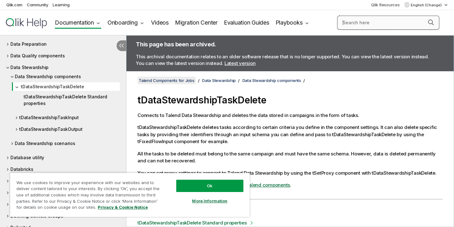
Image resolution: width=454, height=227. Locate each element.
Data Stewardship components (48, 76)
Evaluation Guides (246, 22)
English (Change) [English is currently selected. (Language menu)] (427, 5)
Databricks (21, 169)
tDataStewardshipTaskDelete (52, 86)
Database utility (27, 157)
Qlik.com (14, 4)
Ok (209, 185)
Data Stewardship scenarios (45, 143)
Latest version (240, 63)
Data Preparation (28, 44)
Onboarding (123, 22)
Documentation (74, 22)
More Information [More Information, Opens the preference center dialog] (209, 200)
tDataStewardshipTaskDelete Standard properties (65, 100)
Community (38, 4)
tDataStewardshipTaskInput (49, 117)
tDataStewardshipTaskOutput (51, 129)
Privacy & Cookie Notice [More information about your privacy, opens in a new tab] (123, 207)
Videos (160, 22)
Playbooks (289, 22)
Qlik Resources (385, 4)
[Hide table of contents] (121, 45)
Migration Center (196, 22)
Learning (61, 4)
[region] (130, 194)
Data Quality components (37, 55)
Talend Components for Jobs (167, 80)
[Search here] (388, 22)
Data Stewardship (29, 67)
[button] (431, 22)
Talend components (268, 185)
